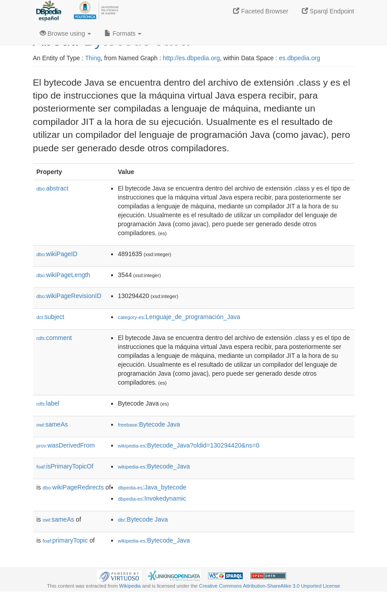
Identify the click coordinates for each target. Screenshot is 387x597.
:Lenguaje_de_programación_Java (179, 316)
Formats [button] (122, 33)
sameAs (52, 424)
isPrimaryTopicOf (65, 466)
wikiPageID (57, 253)
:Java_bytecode (152, 487)
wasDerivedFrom (66, 445)
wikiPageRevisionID (69, 295)
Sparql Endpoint (328, 11)
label (48, 403)
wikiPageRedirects (73, 487)
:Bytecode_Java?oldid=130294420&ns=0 (188, 445)
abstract (53, 188)
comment (54, 337)
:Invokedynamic (152, 498)
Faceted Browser (260, 11)
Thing (93, 58)
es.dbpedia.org (299, 58)
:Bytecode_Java (154, 466)
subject (50, 316)
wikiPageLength (64, 274)
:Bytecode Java (149, 424)
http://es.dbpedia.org (191, 58)
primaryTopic (65, 540)
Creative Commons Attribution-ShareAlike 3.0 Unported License (269, 586)
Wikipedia (130, 586)
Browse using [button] (66, 33)
